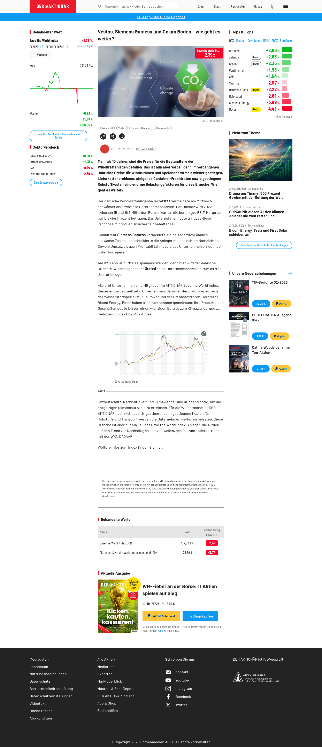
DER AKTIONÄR (146, 149)
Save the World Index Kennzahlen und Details (58, 135)
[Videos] (257, 6)
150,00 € (261, 304)
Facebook (178, 696)
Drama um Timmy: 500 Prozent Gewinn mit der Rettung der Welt (256, 195)
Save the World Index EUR (116, 543)
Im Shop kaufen (200, 616)
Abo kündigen (41, 718)
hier (158, 447)
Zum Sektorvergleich (46, 182)
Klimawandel (163, 128)
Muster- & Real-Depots (116, 688)
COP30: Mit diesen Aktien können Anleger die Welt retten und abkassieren (256, 214)
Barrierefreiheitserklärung (51, 688)
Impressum (39, 666)
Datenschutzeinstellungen (51, 696)
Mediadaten (39, 659)
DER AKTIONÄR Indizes (115, 695)
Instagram (178, 688)
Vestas (122, 128)
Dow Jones (254, 40)
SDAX (275, 40)
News (255, 57)
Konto (160, 630)
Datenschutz (40, 681)
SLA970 (36, 46)
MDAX (266, 40)
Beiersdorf (235, 96)
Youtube (177, 680)
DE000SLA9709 (56, 46)
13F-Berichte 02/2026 (270, 282)
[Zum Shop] (201, 6)
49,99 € (260, 369)
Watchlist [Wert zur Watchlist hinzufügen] (42, 54)
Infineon (234, 51)
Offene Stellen (41, 710)
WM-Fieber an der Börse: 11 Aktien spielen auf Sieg (180, 589)
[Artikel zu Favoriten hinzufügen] (122, 136)
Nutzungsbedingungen (48, 673)
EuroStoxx (286, 40)
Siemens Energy (239, 103)
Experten (105, 673)
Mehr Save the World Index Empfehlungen (264, 245)
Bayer (232, 109)
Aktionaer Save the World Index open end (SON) (129, 552)
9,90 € (260, 336)
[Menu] (285, 6)
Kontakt (176, 672)
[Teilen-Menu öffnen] (103, 136)
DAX (231, 40)
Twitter (176, 704)
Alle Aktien (106, 659)
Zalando (234, 57)
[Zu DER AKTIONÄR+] (238, 6)
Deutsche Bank (238, 90)
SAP (231, 76)
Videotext (38, 703)
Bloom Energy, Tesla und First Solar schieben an (258, 232)
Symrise (234, 83)
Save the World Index (44, 40)
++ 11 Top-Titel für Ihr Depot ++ (161, 17)
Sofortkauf (161, 616)
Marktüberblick (109, 681)
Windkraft (107, 128)
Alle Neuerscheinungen (285, 273)
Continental (236, 70)
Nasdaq (240, 40)
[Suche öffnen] (100, 6)
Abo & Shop (106, 703)
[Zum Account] (217, 6)
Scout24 (234, 64)
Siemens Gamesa (140, 128)
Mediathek (105, 666)
